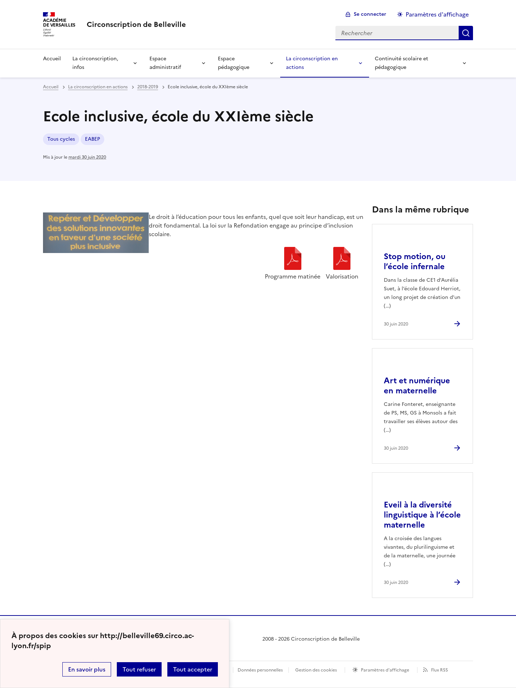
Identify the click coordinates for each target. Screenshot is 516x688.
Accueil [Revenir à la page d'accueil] (52, 58)
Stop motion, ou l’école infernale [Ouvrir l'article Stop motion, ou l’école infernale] (414, 261)
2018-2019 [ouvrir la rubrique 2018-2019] (147, 87)
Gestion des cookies (316, 670)
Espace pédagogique (233, 63)
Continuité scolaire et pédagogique (401, 63)
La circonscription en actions (312, 63)
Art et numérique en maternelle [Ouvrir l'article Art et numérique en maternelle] (417, 386)
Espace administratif (165, 63)
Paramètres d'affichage (385, 670)
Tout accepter (192, 669)
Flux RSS (439, 670)
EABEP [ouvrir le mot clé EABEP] (92, 139)
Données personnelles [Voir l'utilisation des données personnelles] (260, 670)
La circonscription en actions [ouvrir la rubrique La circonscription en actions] (98, 87)
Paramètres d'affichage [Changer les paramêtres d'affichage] (437, 14)
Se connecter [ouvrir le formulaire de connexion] (370, 14)
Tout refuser (139, 669)
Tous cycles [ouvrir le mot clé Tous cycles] (61, 139)
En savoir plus (86, 669)
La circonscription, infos (95, 63)
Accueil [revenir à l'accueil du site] (50, 87)
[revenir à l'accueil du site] (136, 24)
